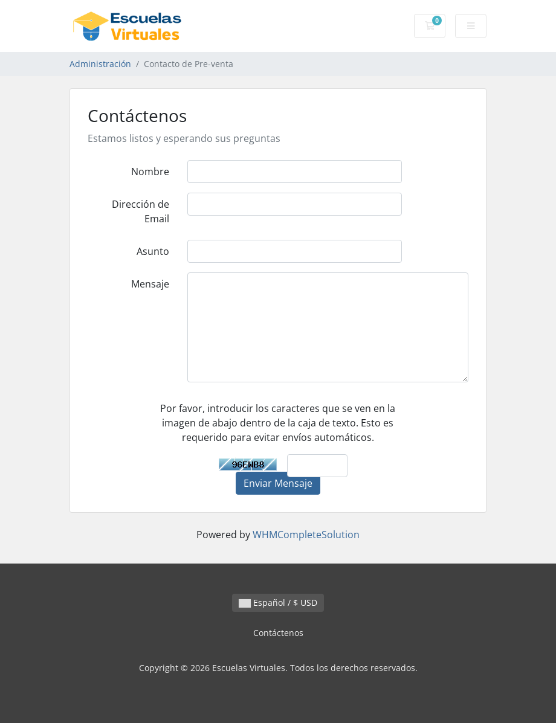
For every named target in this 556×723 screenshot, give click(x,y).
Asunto (153, 251)
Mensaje (150, 284)
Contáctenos (278, 632)
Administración (100, 63)
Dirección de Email (140, 211)
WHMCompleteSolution (306, 534)
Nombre (150, 171)
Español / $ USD (278, 602)
